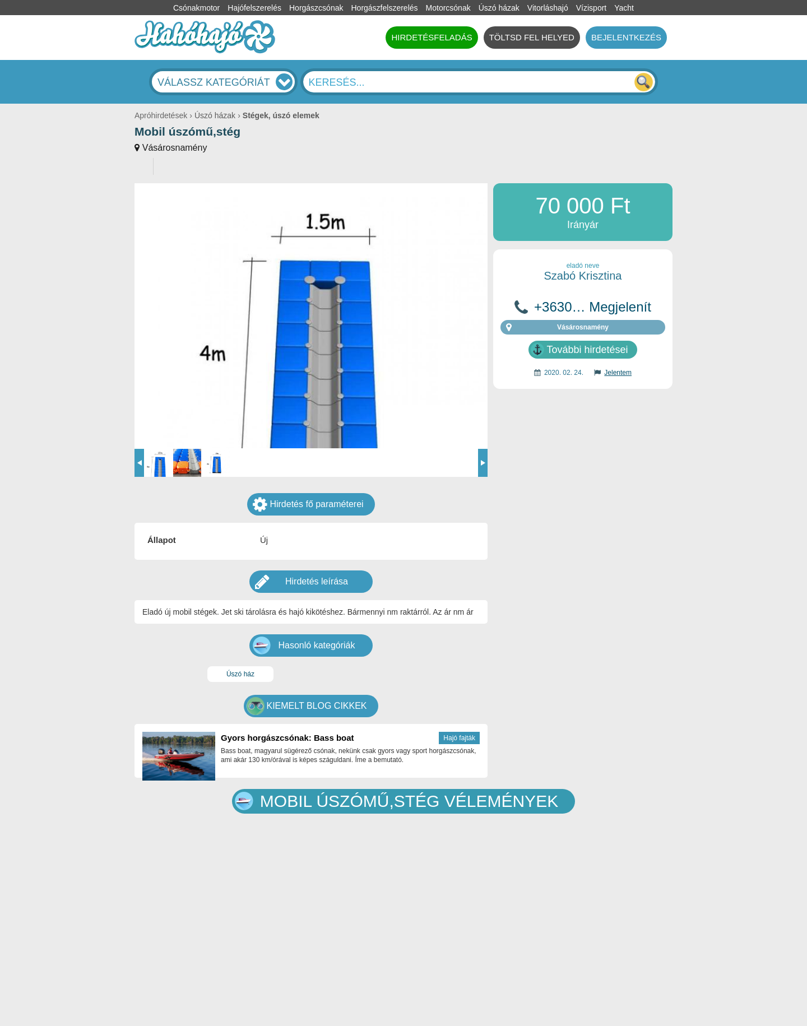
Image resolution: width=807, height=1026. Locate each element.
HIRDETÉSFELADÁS (431, 37)
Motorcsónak (448, 7)
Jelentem (618, 372)
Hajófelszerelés (254, 7)
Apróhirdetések (160, 115)
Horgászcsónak (316, 7)
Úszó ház (240, 674)
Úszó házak (499, 7)
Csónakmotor (196, 7)
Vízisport (591, 7)
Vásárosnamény (174, 147)
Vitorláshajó (547, 7)
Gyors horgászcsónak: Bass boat (287, 737)
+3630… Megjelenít (592, 307)
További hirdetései (587, 349)
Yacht (624, 7)
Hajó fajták (459, 738)
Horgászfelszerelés (384, 7)
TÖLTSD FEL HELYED (531, 37)
